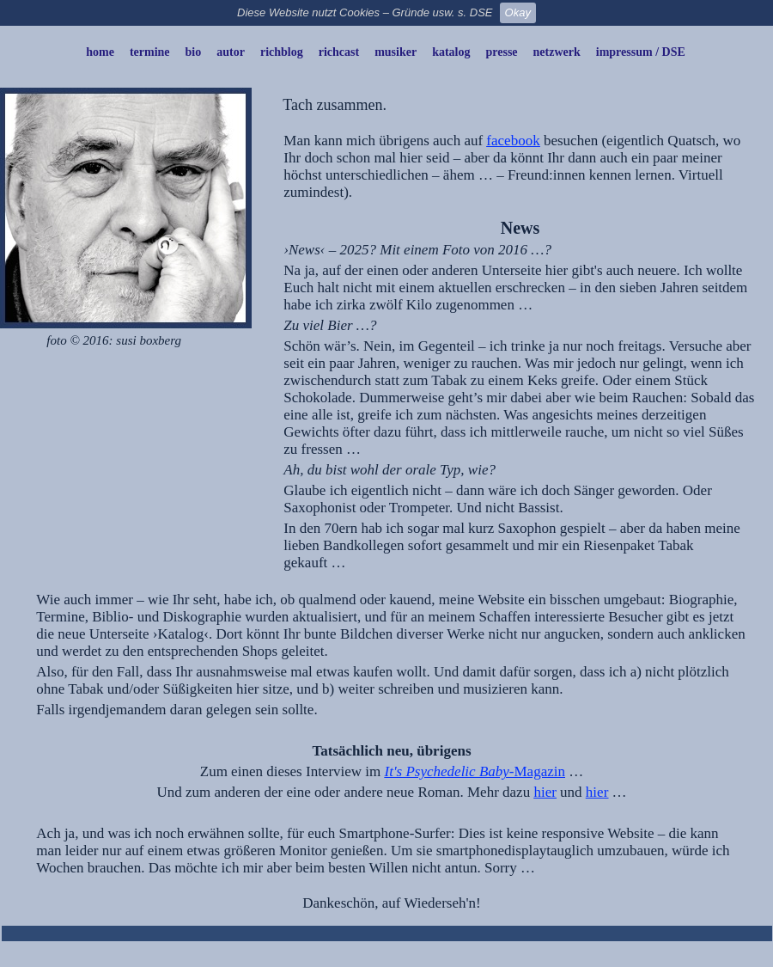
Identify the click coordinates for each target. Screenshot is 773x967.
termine (150, 52)
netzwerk (557, 52)
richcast (339, 52)
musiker (395, 52)
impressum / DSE (640, 52)
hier (544, 792)
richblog (281, 52)
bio (194, 52)
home (100, 52)
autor (230, 52)
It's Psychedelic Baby (447, 771)
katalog (451, 52)
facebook (512, 140)
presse (502, 52)
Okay (518, 12)
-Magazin (537, 771)
